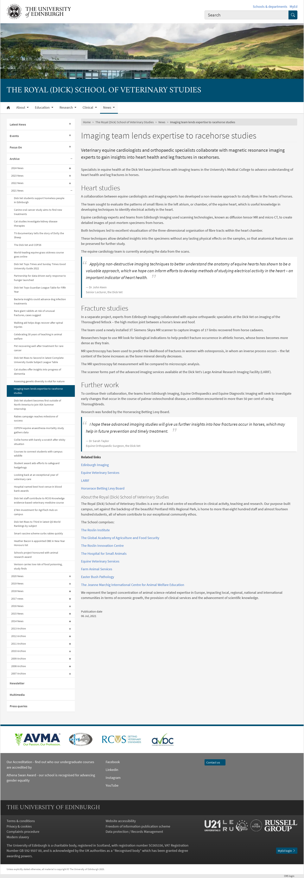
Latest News (18, 124)
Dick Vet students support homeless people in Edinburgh (39, 200)
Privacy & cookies (19, 826)
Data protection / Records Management (134, 831)
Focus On (16, 147)
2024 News (17, 168)
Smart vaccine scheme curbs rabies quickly (38, 533)
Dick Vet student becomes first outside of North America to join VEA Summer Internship (37, 405)
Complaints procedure (23, 831)
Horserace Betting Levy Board (102, 488)
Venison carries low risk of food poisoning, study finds (38, 566)
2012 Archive (18, 636)
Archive (15, 159)
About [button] (21, 107)
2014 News (17, 621)
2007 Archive (18, 673)
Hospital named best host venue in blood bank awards (38, 489)
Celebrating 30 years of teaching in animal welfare (38, 336)
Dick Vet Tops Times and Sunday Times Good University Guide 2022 (40, 266)
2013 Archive (18, 628)
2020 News (17, 576)
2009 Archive (18, 658)
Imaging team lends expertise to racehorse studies (38, 391)
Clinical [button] (88, 107)
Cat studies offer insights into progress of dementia (37, 371)
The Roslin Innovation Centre (102, 545)
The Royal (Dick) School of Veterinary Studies (124, 122)
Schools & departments (270, 6)
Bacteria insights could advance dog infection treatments (40, 301)
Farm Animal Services (96, 569)
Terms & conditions (21, 821)
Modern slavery (18, 837)
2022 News (17, 183)
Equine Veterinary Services (100, 472)
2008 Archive (18, 666)
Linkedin (112, 769)
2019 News (17, 583)
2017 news (17, 598)
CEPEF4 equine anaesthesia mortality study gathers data (39, 430)
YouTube (112, 785)
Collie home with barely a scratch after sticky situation (39, 442)
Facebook (113, 762)
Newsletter (17, 683)
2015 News (17, 613)
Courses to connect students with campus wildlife (38, 454)
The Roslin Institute (95, 530)
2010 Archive (18, 651)
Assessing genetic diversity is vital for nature (39, 381)
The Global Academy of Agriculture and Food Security (120, 538)
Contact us (215, 762)
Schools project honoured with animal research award (36, 555)
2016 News (17, 606)
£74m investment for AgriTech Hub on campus (36, 512)
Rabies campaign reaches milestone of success (36, 418)
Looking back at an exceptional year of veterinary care (36, 477)
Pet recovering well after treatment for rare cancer (38, 348)
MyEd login (287, 851)
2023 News (17, 175)
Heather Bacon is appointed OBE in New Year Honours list (39, 543)
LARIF (85, 480)
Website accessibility (121, 821)
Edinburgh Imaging (95, 465)
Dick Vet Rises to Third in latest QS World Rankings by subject (37, 524)
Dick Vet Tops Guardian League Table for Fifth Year (40, 290)
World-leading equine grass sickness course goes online (39, 254)
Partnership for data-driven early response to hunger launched (40, 278)
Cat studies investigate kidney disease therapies (35, 223)
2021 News (17, 190)
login (290, 875)
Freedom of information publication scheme (138, 826)
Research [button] (67, 107)
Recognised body (127, 850)
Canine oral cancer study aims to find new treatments (38, 212)
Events (14, 136)
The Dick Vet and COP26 (27, 245)
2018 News (17, 591)
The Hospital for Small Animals (104, 553)
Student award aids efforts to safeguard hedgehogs (37, 465)
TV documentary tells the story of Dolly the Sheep (39, 235)
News (161, 122)
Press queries (18, 706)
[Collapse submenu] (71, 159)
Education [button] (42, 107)
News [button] (107, 107)
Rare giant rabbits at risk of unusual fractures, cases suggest (34, 313)
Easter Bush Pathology (97, 577)
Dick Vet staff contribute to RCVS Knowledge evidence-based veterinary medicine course (39, 500)
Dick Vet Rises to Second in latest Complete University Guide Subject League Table (39, 360)
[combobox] (247, 14)
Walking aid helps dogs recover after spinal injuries (38, 325)
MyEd (293, 6)
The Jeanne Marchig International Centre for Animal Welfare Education (132, 584)
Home (87, 122)
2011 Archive (18, 643)
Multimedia (17, 695)
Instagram (113, 777)
